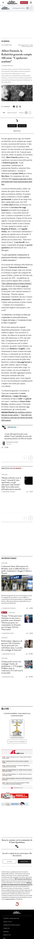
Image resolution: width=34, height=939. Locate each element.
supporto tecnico (10, 899)
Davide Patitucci (7, 65)
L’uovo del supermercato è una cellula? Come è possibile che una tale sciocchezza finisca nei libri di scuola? (18, 436)
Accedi (9, 861)
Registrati (24, 861)
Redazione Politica (8, 654)
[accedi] (31, 2)
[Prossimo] (30, 458)
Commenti (5, 106)
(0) (31, 608)
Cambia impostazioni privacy (11, 925)
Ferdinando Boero (12, 442)
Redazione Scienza (8, 491)
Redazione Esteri (7, 633)
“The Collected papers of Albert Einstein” (16, 283)
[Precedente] (25, 458)
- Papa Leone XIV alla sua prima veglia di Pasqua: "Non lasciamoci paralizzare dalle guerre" (16, 783)
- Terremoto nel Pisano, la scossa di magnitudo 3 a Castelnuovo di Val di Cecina (16, 766)
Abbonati (24, 2)
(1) (31, 491)
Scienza (5, 41)
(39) (31, 654)
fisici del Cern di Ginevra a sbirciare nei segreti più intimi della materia (16, 417)
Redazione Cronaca (8, 608)
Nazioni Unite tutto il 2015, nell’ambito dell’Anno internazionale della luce (16, 181)
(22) (6, 447)
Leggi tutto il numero (17, 741)
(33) (31, 677)
